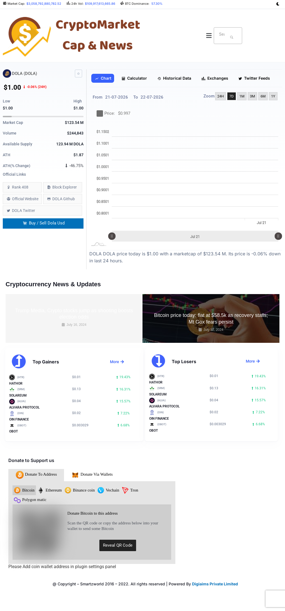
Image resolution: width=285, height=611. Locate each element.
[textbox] (221, 34)
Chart (103, 78)
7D (231, 96)
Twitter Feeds (254, 78)
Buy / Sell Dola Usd (44, 223)
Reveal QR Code (117, 545)
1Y (273, 96)
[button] (209, 35)
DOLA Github (63, 199)
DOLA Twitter (23, 210)
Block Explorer (64, 187)
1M (241, 96)
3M (252, 96)
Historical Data (174, 78)
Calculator (134, 78)
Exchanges (215, 78)
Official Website (25, 199)
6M (263, 96)
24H (220, 96)
